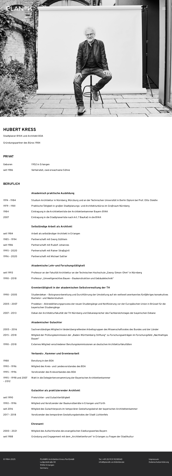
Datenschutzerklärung (159, 462)
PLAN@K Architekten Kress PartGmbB (19, 8)
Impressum (154, 459)
